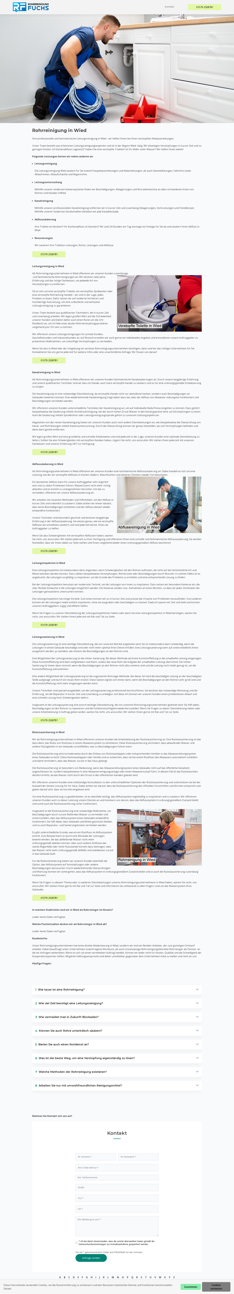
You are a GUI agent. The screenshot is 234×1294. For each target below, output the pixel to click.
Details (7, 1288)
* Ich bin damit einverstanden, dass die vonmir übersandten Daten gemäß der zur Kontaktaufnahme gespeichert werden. (117, 1243)
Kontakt (170, 6)
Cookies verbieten (216, 1286)
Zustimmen (190, 1286)
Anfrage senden (91, 1258)
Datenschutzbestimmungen (93, 1244)
